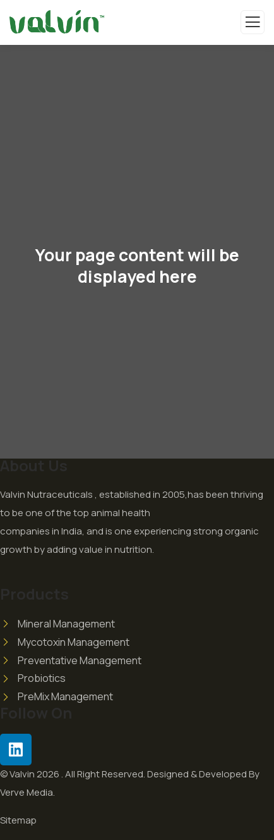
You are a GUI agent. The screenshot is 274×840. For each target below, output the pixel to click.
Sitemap (18, 820)
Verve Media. (27, 792)
